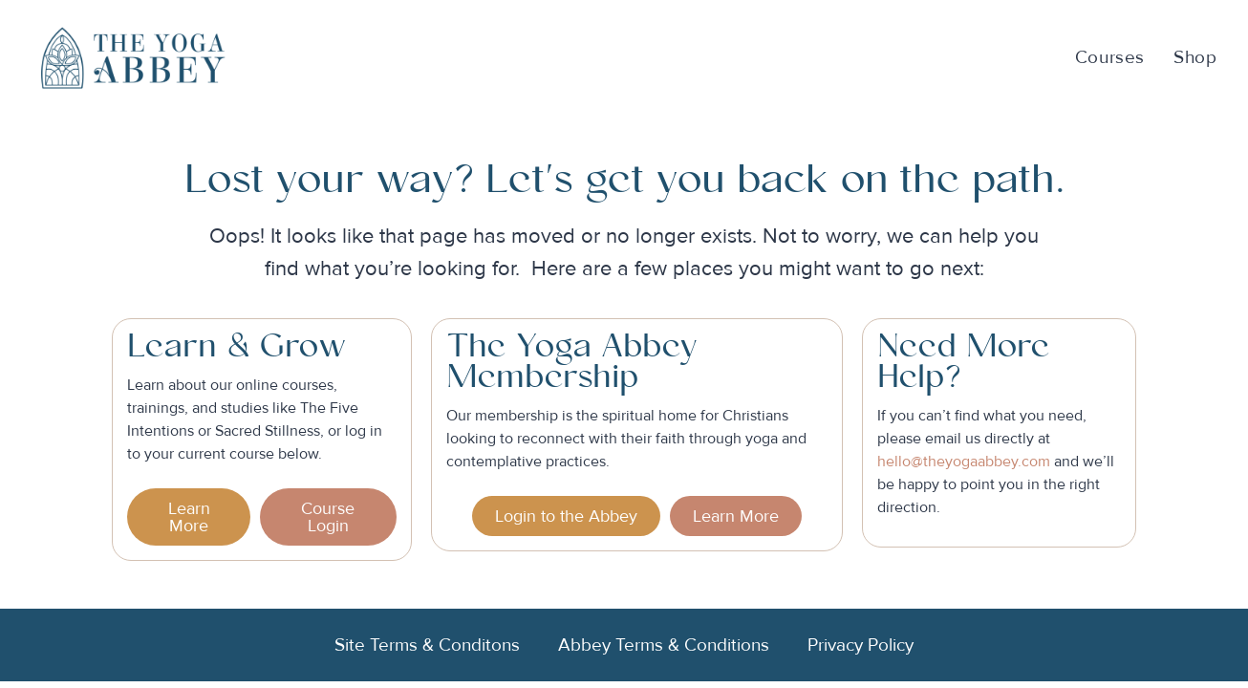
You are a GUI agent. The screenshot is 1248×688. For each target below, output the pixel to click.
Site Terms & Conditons (427, 645)
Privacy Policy (860, 645)
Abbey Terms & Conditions (663, 645)
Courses (1110, 57)
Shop (1194, 57)
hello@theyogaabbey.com (963, 461)
